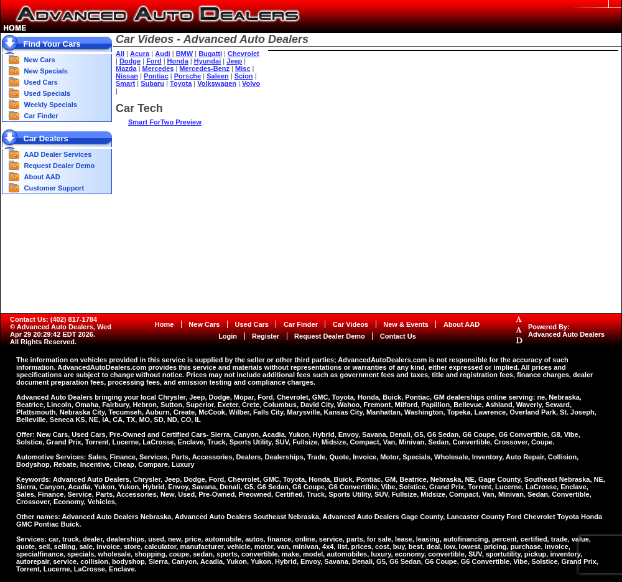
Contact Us (398, 336)
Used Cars (41, 82)
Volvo (251, 83)
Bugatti (210, 53)
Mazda (126, 68)
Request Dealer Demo (59, 165)
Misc (242, 68)
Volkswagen (216, 83)
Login (227, 336)
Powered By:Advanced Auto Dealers (566, 330)
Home (164, 324)
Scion (243, 76)
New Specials (46, 71)
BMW (184, 53)
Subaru (152, 83)
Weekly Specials (50, 104)
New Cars (39, 59)
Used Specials (47, 93)
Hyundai (207, 61)
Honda (177, 61)
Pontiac (156, 76)
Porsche (187, 76)
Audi (162, 53)
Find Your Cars (52, 44)
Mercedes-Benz (204, 68)
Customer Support (54, 188)
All (120, 53)
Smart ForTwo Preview (165, 122)
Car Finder (41, 116)
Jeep (234, 61)
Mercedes (158, 68)
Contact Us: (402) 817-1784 (53, 319)
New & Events (406, 324)
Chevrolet (243, 53)
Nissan (127, 76)
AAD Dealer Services (58, 154)
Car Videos (350, 324)
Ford (153, 61)
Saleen (217, 76)
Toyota (181, 83)
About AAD (42, 177)
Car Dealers (46, 138)
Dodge (130, 61)
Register (265, 336)
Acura (139, 53)
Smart (125, 83)
